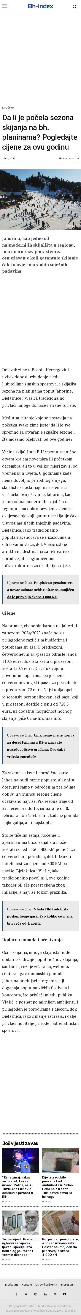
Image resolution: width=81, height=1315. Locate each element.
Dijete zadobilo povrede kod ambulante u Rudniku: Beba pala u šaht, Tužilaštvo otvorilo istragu (59, 1187)
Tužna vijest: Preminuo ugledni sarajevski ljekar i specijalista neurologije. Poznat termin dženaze (20, 1247)
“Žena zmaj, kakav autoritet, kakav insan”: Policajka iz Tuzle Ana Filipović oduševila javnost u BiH (17, 1187)
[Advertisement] (40, 60)
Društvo (8, 108)
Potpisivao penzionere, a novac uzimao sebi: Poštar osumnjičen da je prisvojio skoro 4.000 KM (60, 1247)
